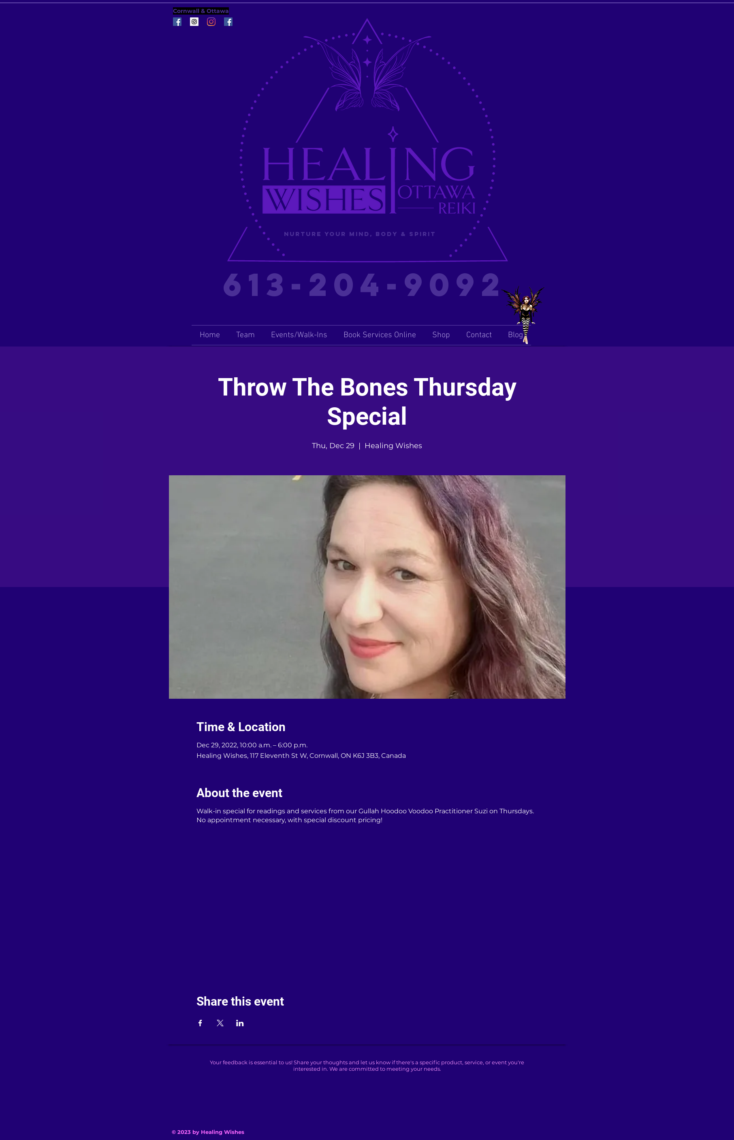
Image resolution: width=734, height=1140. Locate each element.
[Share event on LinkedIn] (240, 1023)
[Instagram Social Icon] (194, 21)
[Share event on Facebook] (200, 1023)
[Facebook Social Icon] (177, 21)
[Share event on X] (220, 1023)
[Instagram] (211, 21)
